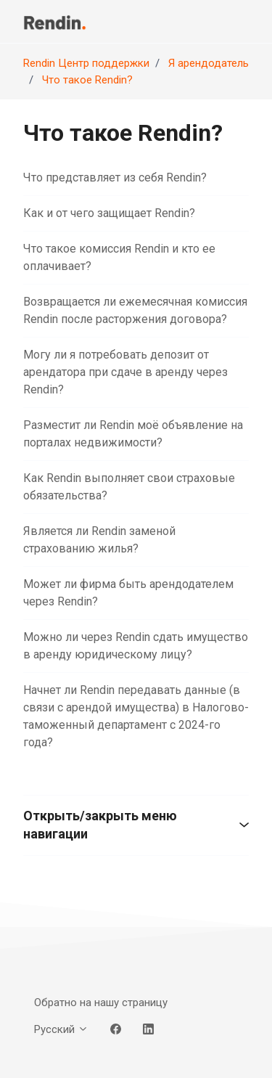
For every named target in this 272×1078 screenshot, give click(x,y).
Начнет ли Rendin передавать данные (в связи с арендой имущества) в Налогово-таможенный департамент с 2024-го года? (136, 716)
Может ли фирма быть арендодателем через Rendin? (128, 592)
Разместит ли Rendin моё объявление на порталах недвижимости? (133, 433)
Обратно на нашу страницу (101, 1002)
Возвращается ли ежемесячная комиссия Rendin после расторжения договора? (135, 310)
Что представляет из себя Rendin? (115, 177)
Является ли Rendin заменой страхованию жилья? (99, 539)
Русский (61, 1029)
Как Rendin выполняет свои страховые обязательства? (129, 486)
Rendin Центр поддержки (86, 63)
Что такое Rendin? (87, 79)
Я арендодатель (208, 63)
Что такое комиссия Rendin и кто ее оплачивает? (119, 257)
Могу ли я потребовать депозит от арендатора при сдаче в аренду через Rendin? (125, 372)
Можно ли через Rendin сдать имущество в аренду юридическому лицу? (135, 645)
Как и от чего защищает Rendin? (109, 213)
